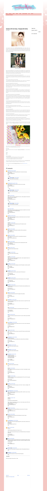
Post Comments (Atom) (11, 476)
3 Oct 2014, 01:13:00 (13, 284)
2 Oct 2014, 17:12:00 (12, 247)
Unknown (9, 235)
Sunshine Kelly (11, 177)
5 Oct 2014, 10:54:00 (14, 322)
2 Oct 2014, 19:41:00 (12, 263)
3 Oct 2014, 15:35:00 (11, 307)
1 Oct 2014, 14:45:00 (11, 208)
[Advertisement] (24, 22)
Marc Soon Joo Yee (10, 183)
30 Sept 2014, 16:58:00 (13, 170)
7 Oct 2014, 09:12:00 (14, 452)
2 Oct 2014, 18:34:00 (12, 252)
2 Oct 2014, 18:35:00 (12, 256)
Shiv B (8, 427)
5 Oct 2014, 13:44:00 (11, 363)
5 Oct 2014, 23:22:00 (11, 427)
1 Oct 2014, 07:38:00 (16, 177)
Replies (9, 176)
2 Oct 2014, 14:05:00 (12, 235)
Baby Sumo (9, 383)
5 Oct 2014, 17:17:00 (12, 397)
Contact (32, 13)
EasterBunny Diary (10, 337)
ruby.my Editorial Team (10, 390)
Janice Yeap (9, 170)
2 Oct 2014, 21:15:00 (13, 277)
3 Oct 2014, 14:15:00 (14, 299)
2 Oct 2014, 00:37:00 (12, 215)
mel (8, 208)
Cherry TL (9, 314)
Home (7, 13)
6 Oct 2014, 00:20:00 (11, 438)
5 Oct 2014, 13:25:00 (13, 349)
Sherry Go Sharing (10, 322)
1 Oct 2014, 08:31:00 (12, 195)
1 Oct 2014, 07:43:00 (16, 190)
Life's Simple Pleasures (10, 420)
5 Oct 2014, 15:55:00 (15, 390)
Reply (8, 174)
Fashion (17, 13)
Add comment (7, 456)
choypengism (9, 270)
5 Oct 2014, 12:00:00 (14, 337)
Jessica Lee (9, 215)
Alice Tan (9, 414)
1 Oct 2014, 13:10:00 (16, 203)
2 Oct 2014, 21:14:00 (13, 270)
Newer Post (7, 475)
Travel (20, 13)
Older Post (28, 475)
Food (29, 13)
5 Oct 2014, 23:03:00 (15, 420)
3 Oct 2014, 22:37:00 (12, 314)
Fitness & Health (24, 13)
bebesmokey (9, 284)
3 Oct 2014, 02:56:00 (12, 292)
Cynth (8, 438)
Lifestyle (10, 13)
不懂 (8, 363)
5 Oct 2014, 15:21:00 (12, 383)
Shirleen (9, 330)
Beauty (14, 13)
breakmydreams (9, 452)
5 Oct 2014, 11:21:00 (12, 330)
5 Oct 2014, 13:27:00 (13, 354)
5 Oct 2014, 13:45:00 (12, 368)
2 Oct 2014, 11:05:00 (12, 222)
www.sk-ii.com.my (25, 163)
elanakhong (9, 263)
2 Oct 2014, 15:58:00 (12, 241)
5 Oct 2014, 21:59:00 (12, 414)
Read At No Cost (9, 299)
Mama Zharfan (9, 349)
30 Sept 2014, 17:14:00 (14, 183)
